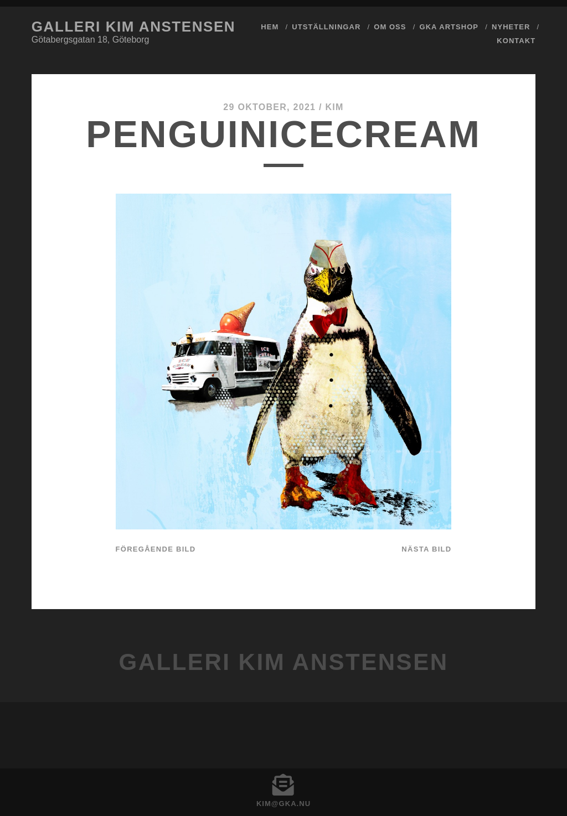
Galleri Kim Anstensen (133, 26)
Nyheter (511, 27)
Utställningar (326, 27)
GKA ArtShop (449, 27)
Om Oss (390, 27)
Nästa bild (426, 549)
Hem (270, 27)
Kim (334, 107)
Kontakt (516, 41)
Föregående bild (156, 549)
